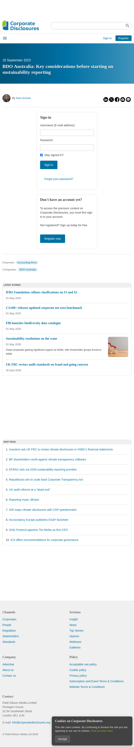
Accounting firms (26, 262)
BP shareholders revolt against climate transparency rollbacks (47, 459)
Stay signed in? (54, 155)
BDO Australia (28, 269)
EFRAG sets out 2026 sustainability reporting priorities (43, 469)
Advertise (8, 664)
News (73, 625)
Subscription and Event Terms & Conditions (97, 681)
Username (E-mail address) (57, 125)
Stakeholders (10, 636)
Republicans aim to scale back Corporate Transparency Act (46, 479)
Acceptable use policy (83, 664)
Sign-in (107, 38)
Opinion (74, 636)
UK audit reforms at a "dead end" (29, 489)
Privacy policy (78, 675)
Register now (52, 238)
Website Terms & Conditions (87, 686)
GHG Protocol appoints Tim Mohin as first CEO (38, 529)
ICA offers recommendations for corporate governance (44, 539)
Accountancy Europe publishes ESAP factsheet (38, 519)
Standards (8, 641)
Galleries (75, 647)
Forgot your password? (58, 179)
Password (46, 140)
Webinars (75, 641)
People (6, 625)
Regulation (9, 630)
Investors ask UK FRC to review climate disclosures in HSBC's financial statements (61, 449)
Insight (74, 619)
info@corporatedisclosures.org (31, 722)
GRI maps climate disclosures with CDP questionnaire (43, 509)
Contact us (9, 675)
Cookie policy (78, 670)
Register (123, 38)
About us (8, 670)
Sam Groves (23, 98)
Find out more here (102, 731)
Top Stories (77, 630)
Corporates (9, 619)
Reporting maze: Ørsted (24, 499)
